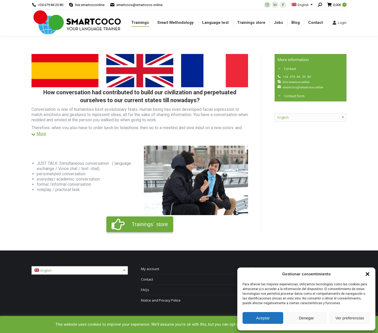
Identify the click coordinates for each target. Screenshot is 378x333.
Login (339, 22)
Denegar (306, 318)
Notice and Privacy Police (161, 300)
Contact (147, 279)
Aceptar (263, 318)
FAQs (145, 289)
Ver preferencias (349, 318)
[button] (367, 274)
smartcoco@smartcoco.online (139, 5)
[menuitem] (140, 22)
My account (150, 268)
